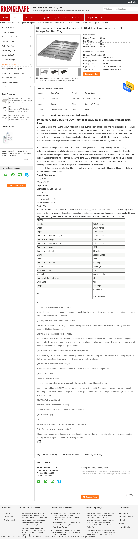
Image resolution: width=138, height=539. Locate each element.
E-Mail (122, 520)
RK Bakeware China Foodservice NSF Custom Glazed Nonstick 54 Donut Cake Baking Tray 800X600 (101, 515)
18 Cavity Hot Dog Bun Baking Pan (92, 455)
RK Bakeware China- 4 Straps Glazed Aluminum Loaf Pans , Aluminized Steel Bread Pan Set (66, 525)
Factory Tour (44, 18)
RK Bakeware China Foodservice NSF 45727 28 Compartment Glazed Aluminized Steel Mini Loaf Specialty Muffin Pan (101, 524)
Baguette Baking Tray (9, 60)
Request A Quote (94, 18)
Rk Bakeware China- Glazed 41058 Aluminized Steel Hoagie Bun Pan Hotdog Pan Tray (20, 101)
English (133, 2)
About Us (30, 18)
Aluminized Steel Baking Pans (13, 73)
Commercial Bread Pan (10, 37)
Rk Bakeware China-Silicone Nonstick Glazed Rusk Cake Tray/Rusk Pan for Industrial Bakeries (66, 532)
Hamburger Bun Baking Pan (12, 69)
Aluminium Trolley (8, 87)
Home (5, 18)
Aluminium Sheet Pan (9, 32)
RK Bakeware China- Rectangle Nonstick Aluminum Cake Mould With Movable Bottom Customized (34, 515)
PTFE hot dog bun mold (70, 455)
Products (16, 18)
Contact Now (92, 74)
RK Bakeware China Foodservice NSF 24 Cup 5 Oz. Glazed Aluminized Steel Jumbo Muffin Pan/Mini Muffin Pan (101, 532)
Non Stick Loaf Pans (9, 78)
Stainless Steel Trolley (10, 82)
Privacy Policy (5, 537)
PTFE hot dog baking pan (50, 455)
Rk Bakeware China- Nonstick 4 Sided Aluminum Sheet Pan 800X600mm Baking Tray (33, 523)
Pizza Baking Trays (9, 51)
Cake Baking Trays (8, 41)
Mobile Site (125, 527)
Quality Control (61, 18)
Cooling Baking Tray (9, 55)
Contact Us (77, 18)
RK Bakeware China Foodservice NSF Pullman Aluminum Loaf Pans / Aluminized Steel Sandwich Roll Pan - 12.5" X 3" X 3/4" (66, 516)
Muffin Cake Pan (8, 46)
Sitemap (123, 524)
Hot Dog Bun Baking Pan (26, 23)
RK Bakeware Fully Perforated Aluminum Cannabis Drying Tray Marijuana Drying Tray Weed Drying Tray (33, 531)
